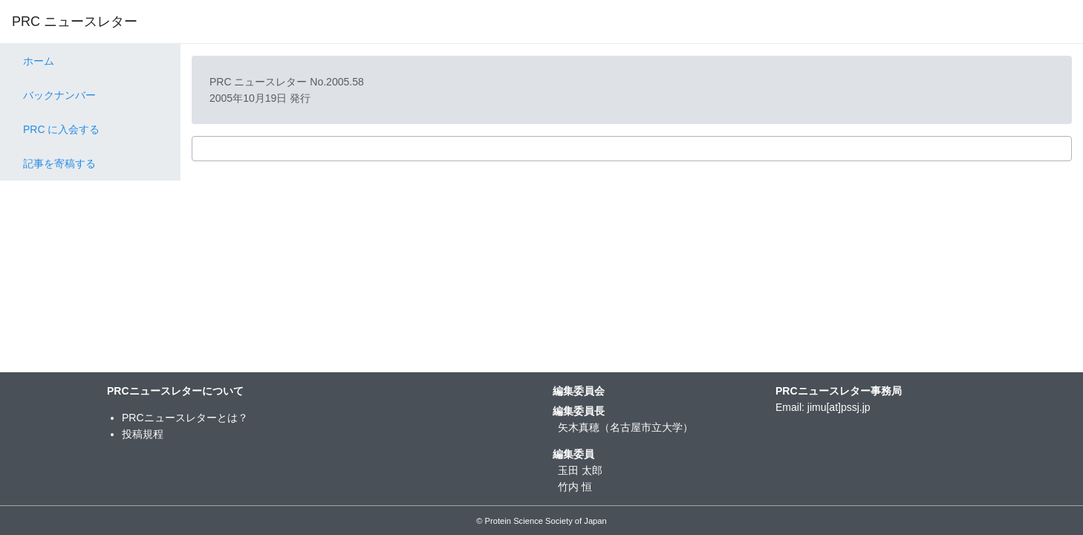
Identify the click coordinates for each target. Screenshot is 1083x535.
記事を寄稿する (59, 163)
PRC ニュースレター (74, 21)
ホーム (38, 61)
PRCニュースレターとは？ (185, 418)
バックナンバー (59, 95)
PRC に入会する (61, 129)
